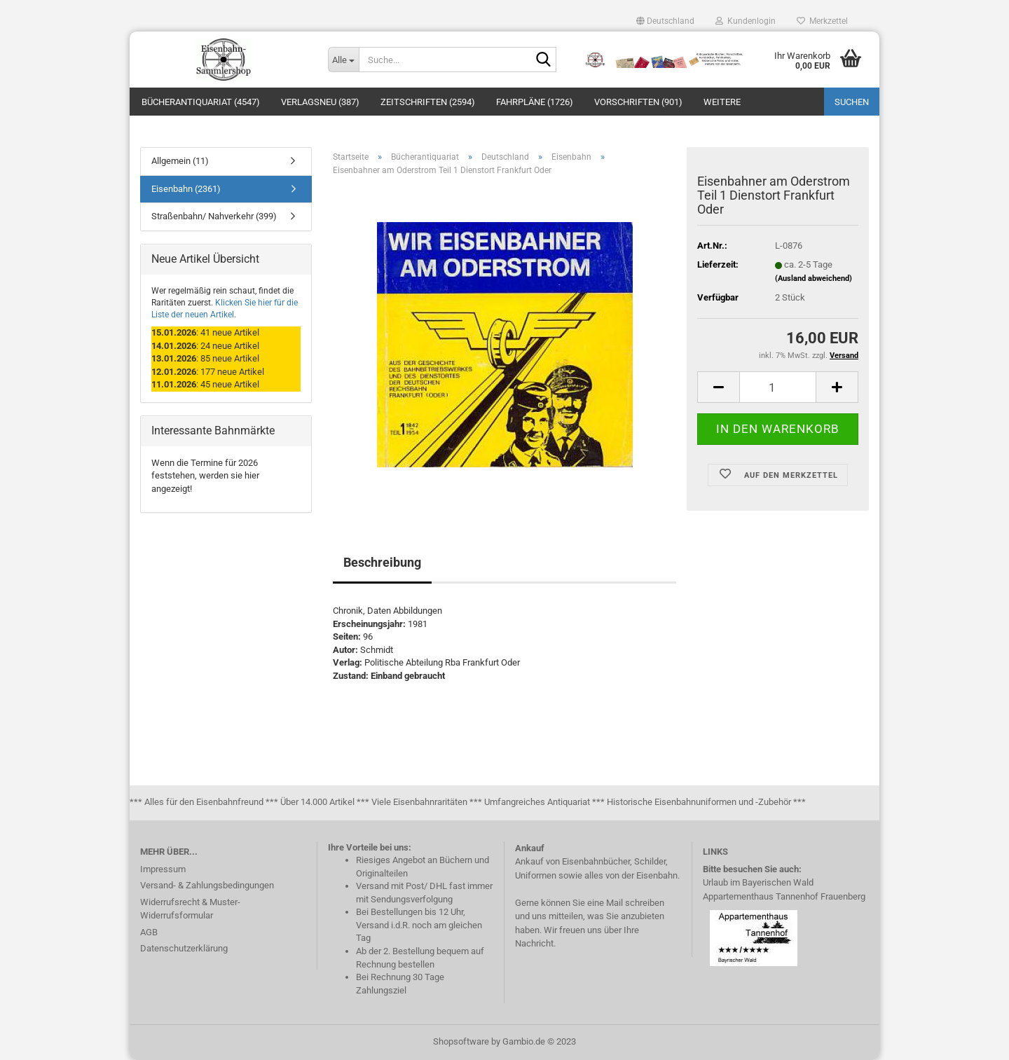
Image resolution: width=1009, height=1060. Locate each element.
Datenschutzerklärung (184, 948)
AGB (149, 932)
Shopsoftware (461, 1041)
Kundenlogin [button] (745, 21)
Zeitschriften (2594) (427, 102)
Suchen (852, 102)
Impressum (163, 869)
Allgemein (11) (180, 161)
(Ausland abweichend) (813, 278)
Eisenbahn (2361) (186, 189)
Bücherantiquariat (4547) (201, 102)
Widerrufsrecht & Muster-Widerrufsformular (190, 909)
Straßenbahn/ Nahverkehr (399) (214, 216)
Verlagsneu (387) (320, 102)
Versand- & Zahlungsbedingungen (207, 885)
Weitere (722, 102)
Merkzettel (822, 21)
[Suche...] (343, 59)
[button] (665, 21)
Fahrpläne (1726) (534, 102)
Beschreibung (382, 562)
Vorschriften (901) (638, 102)
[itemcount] (777, 387)
